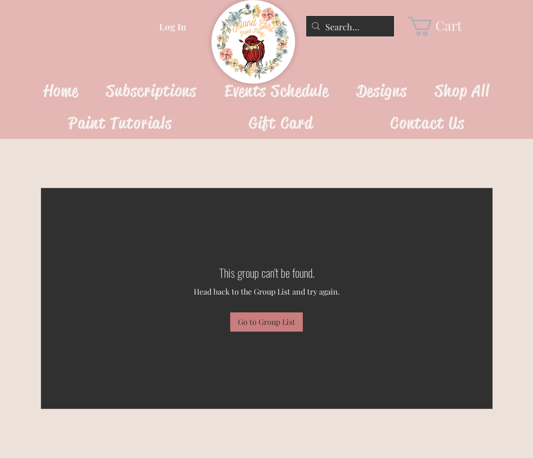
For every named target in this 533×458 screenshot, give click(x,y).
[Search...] (349, 27)
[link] (443, 26)
